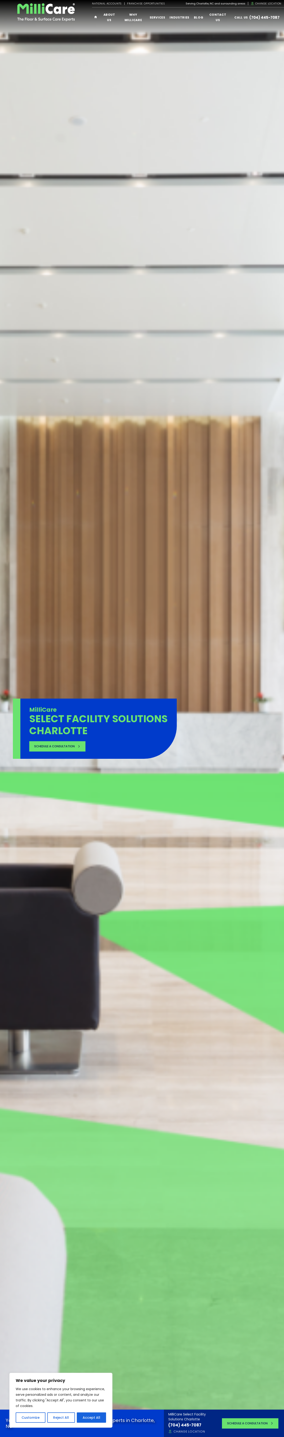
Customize (31, 1417)
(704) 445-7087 (264, 17)
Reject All (61, 1417)
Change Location (266, 3)
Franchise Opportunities (146, 3)
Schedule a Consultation (54, 746)
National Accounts (107, 3)
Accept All (91, 1417)
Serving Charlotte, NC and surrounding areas (215, 3)
